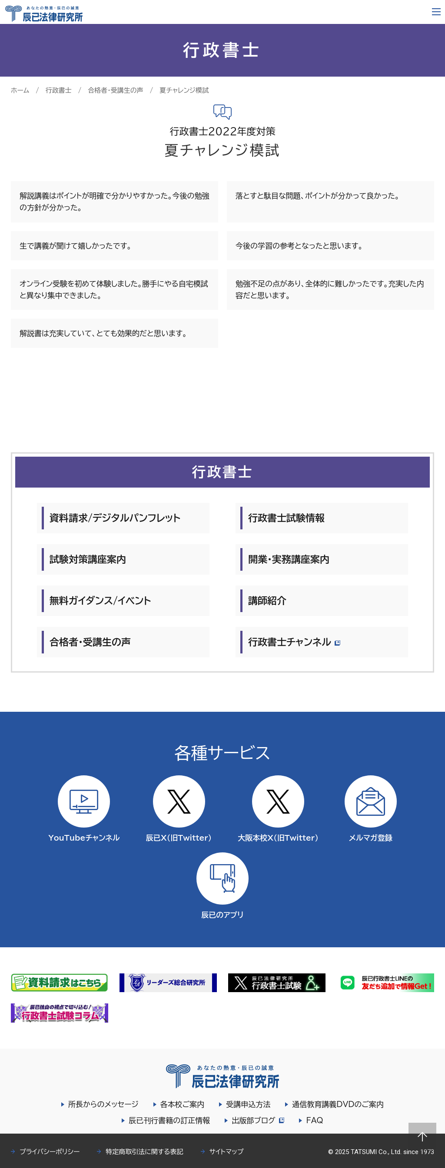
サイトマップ (226, 1151)
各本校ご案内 (182, 1104)
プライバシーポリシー (50, 1151)
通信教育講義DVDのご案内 (338, 1104)
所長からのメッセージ (103, 1104)
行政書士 (59, 90)
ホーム (20, 90)
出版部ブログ (258, 1120)
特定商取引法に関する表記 (144, 1151)
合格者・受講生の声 (115, 90)
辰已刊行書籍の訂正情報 (168, 1120)
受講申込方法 (248, 1104)
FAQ (315, 1120)
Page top (422, 1137)
